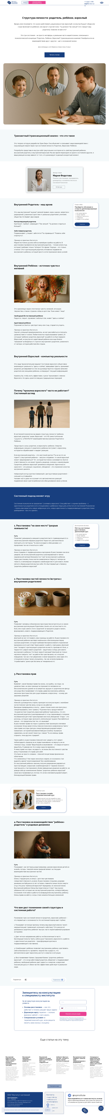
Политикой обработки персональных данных (71, 1020)
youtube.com (54, 1107)
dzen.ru (52, 1104)
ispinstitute (79, 1095)
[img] (62, 980)
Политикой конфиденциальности (76, 1019)
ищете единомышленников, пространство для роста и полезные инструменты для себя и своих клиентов (85, 1100)
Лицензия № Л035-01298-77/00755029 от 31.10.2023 (19, 1100)
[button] (37, 2)
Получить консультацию (73, 1014)
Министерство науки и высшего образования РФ (18, 1102)
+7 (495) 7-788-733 (52, 1097)
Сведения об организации (13, 1105)
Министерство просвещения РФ (15, 1104)
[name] (73, 1002)
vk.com (52, 1110)
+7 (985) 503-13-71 (52, 1099)
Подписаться (56, 979)
